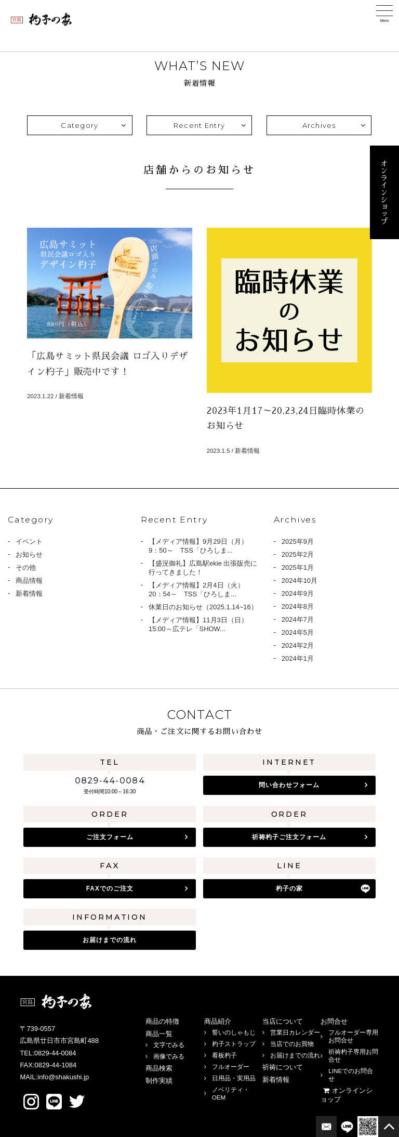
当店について (282, 1021)
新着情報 (29, 593)
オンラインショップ (384, 192)
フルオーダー (230, 1066)
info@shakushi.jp (63, 1077)
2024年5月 (298, 632)
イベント (29, 541)
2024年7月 (298, 619)
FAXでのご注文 (110, 888)
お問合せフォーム (326, 1126)
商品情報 (29, 580)
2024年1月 (298, 658)
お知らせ (29, 554)
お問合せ (334, 1021)
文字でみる (168, 1044)
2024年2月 (298, 645)
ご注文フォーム (110, 837)
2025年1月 (298, 567)
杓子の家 (289, 888)
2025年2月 (298, 554)
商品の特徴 (162, 1021)
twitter (77, 1101)
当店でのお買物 (292, 1043)
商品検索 (158, 1068)
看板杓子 (224, 1055)
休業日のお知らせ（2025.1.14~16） (203, 607)
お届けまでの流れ (110, 940)
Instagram (31, 1101)
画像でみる (168, 1056)
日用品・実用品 (234, 1078)
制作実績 (158, 1080)
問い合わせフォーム (289, 785)
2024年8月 (298, 606)
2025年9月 (298, 541)
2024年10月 (299, 580)
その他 (26, 567)
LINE (54, 1101)
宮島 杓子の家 (41, 19)
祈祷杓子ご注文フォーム (289, 837)
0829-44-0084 (110, 781)
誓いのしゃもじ (234, 1032)
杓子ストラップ (234, 1043)
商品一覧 (158, 1034)
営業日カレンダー (295, 1032)
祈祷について (282, 1067)
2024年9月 (298, 593)
